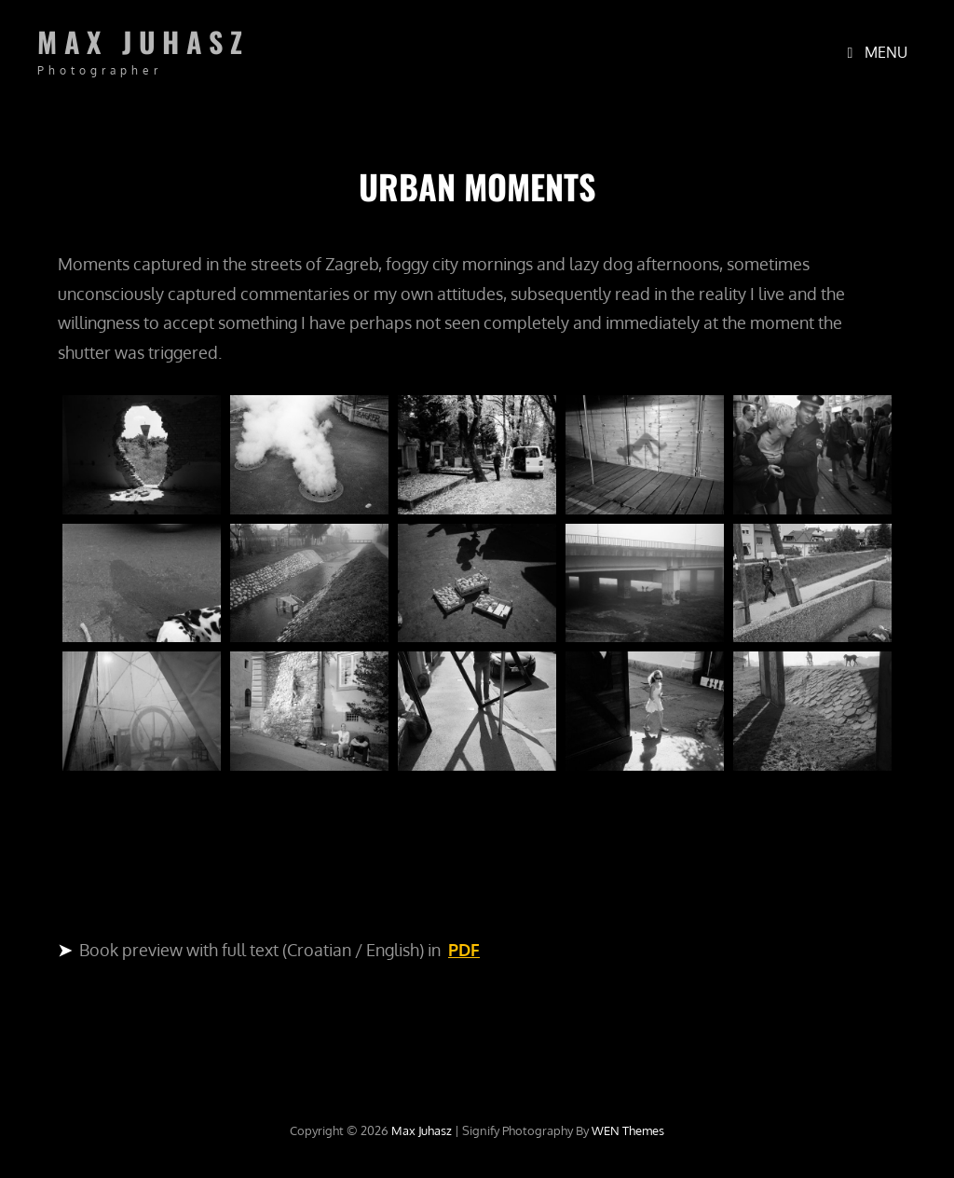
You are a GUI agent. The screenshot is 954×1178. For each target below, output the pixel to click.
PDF (464, 949)
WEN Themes (628, 1130)
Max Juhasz (143, 41)
